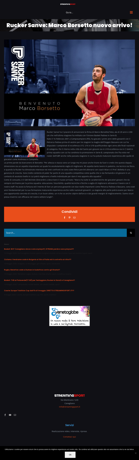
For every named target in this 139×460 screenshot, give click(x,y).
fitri (41, 294)
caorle (19, 294)
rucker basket (33, 284)
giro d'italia (41, 263)
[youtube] (10, 415)
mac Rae (41, 274)
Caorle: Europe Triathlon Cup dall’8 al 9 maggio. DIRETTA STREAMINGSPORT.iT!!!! (39, 290)
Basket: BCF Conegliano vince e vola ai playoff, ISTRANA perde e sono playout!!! (39, 249)
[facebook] (5, 415)
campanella (22, 284)
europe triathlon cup (31, 294)
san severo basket (47, 284)
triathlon (52, 294)
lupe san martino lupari (77, 253)
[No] (135, 453)
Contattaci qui (69, 436)
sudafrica (61, 274)
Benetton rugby (24, 274)
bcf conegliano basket (27, 253)
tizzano (68, 274)
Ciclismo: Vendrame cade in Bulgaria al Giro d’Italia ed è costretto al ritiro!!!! (37, 259)
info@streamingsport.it (69, 406)
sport (90, 253)
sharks (48, 274)
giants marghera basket (45, 253)
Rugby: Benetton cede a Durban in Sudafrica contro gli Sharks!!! (32, 270)
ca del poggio (30, 263)
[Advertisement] (69, 358)
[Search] (131, 233)
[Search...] (65, 233)
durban (35, 274)
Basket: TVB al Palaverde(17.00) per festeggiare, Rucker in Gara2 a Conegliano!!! (39, 280)
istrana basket (62, 253)
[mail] (15, 415)
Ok (70, 455)
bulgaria (21, 263)
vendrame (56, 263)
